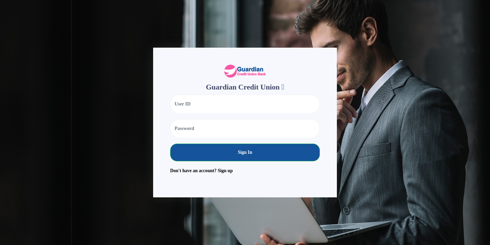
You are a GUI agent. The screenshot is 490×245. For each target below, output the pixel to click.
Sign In (245, 152)
